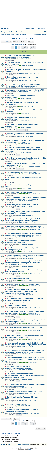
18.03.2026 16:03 (35, 91)
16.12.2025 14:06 (27, 237)
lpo (19, 153)
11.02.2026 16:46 (26, 153)
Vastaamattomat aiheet (7, 34)
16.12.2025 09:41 (27, 251)
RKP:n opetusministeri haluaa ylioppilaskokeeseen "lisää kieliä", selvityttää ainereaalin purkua (25, 220)
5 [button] (27, 47)
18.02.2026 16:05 (26, 144)
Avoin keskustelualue (23, 38)
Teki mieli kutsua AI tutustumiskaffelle (21, 172)
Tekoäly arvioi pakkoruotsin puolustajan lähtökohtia (26, 158)
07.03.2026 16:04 (27, 106)
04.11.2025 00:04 (26, 406)
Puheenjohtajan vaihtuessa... (18, 404)
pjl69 (19, 136)
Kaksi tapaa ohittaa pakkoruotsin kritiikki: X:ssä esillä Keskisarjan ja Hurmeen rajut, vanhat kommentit (25, 344)
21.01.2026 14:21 (26, 181)
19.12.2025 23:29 (35, 222)
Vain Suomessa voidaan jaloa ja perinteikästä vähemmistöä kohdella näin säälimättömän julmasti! (24, 227)
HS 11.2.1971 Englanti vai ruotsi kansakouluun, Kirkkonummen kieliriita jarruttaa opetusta (24, 85)
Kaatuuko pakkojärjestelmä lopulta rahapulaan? (25, 391)
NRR (19, 58)
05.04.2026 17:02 (27, 87)
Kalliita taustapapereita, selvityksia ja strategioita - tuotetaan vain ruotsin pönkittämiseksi (25, 256)
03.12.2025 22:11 (35, 302)
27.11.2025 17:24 (34, 330)
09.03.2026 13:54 (26, 99)
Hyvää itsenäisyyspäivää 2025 (18, 279)
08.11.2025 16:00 (26, 387)
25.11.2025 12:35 (27, 346)
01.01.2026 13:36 (27, 201)
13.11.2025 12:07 (27, 379)
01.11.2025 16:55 (35, 413)
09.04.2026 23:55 (27, 58)
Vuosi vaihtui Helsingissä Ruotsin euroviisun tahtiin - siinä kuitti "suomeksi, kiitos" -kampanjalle (25, 198)
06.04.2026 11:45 (35, 73)
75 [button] (32, 47)
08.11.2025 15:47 (35, 400)
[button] (12, 47)
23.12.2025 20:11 (27, 206)
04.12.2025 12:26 (27, 294)
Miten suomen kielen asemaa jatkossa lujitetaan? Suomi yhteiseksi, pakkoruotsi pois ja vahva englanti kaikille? (25, 359)
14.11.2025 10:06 (27, 370)
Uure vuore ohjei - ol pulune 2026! (20, 192)
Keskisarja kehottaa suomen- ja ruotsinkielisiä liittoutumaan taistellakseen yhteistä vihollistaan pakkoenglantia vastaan (23, 262)
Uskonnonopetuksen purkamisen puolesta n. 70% (25, 90)
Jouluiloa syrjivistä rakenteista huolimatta (23, 205)
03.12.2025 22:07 (35, 307)
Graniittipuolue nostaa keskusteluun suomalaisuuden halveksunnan (19, 56)
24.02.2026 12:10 (27, 136)
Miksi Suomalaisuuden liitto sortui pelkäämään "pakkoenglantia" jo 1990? (23, 249)
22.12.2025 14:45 (27, 215)
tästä (29, 449)
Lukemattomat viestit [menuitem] (40, 34)
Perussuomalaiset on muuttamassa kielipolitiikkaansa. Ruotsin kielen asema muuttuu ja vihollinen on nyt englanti (24, 375)
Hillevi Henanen (23, 167)
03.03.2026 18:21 (27, 120)
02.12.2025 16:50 (34, 323)
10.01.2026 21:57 (27, 188)
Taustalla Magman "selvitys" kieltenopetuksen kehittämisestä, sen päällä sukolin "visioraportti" (23, 234)
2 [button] (18, 47)
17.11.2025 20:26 (26, 353)
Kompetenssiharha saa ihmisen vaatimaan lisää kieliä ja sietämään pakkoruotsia (24, 336)
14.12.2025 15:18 (34, 273)
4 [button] (24, 47)
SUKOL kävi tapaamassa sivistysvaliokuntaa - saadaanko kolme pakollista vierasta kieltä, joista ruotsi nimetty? (23, 149)
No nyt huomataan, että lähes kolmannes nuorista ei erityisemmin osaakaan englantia (25, 299)
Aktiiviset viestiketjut (21, 34)
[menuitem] (6, 28)
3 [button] (21, 47)
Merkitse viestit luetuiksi (18, 44)
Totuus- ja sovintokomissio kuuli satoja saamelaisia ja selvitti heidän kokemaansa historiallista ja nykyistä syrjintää (21, 291)
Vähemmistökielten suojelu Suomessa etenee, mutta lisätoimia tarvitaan (23, 271)
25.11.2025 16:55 (34, 339)
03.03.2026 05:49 (26, 128)
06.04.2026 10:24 (35, 80)
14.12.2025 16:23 (27, 266)
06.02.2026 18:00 (34, 173)
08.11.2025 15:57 (35, 393)
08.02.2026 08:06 (34, 167)
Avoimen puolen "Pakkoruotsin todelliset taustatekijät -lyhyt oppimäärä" (21, 410)
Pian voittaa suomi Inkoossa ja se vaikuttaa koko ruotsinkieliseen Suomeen (24, 141)
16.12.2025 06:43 (27, 258)
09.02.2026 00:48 (26, 159)
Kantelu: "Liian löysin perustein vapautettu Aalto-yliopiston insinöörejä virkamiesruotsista (24, 312)
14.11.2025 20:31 (34, 362)
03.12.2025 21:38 (34, 314)
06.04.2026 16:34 (27, 66)
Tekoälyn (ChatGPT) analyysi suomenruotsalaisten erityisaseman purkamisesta (25, 212)
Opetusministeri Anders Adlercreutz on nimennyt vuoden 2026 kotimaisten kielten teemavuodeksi (24, 351)
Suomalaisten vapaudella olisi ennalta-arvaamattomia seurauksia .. (20, 241)
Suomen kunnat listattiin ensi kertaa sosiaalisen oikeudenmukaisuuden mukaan (24, 134)
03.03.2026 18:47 (27, 113)
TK (19, 99)
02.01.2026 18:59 (34, 193)
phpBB (22, 447)
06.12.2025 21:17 (27, 280)
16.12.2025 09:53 (27, 244)
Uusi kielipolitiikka (23, 73)
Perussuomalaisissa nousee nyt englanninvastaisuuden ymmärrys (18, 367)
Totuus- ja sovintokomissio (17, 306)
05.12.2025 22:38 (34, 285)
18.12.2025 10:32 (34, 229)
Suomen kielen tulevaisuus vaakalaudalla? (23, 284)
